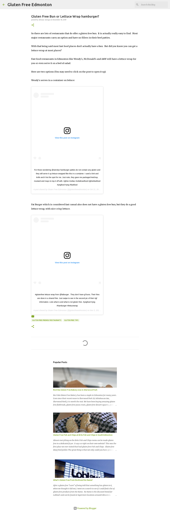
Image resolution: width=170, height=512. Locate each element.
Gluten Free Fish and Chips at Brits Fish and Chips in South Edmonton (82, 435)
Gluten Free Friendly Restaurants (46, 320)
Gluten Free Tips (71, 320)
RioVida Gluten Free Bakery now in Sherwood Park (75, 390)
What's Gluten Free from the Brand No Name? (73, 480)
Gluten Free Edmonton (29, 4)
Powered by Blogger (85, 508)
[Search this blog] (154, 4)
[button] (32, 25)
